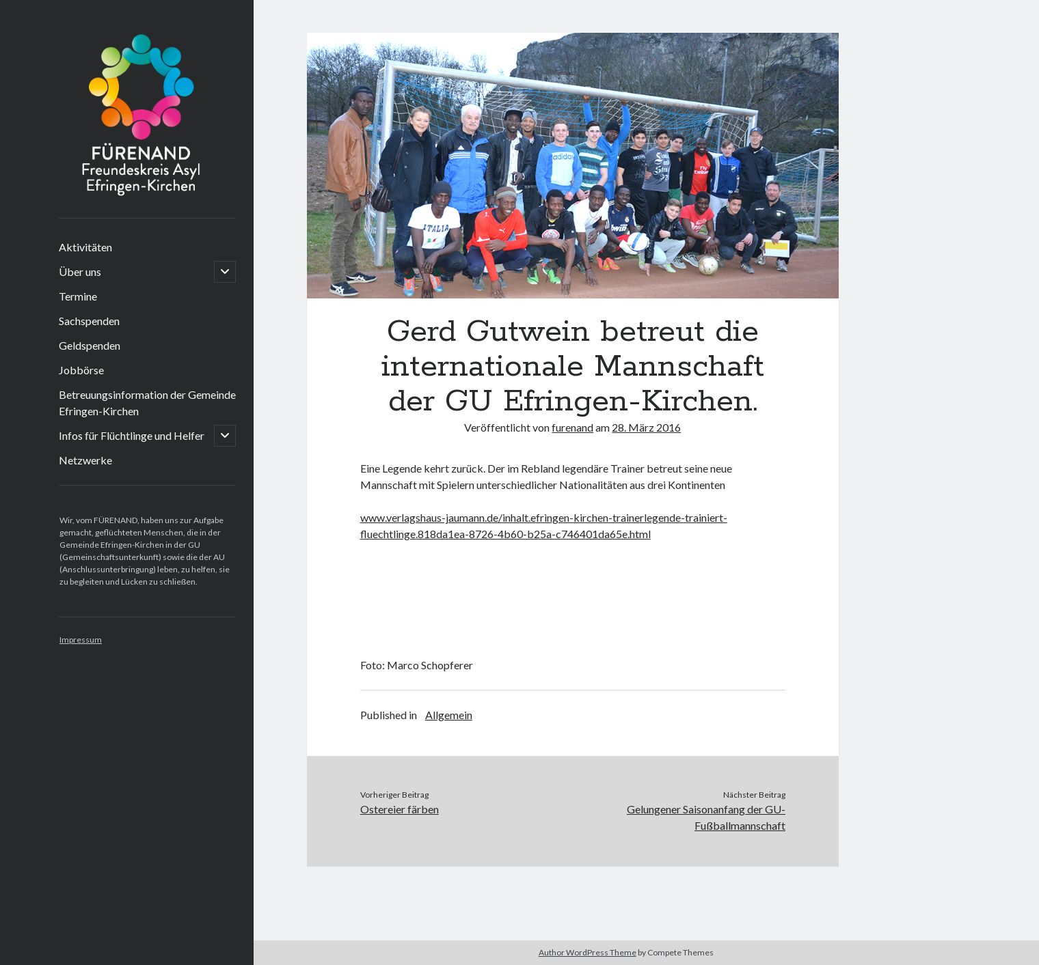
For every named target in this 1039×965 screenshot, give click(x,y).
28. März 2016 (646, 427)
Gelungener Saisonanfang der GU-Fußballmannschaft (706, 817)
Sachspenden (89, 320)
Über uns (80, 271)
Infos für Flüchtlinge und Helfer (131, 435)
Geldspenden (89, 345)
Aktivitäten (85, 246)
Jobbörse (81, 369)
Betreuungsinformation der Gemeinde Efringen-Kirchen (147, 402)
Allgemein (448, 714)
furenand (572, 427)
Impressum (80, 639)
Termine (78, 296)
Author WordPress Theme (587, 952)
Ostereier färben (399, 808)
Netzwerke (85, 459)
